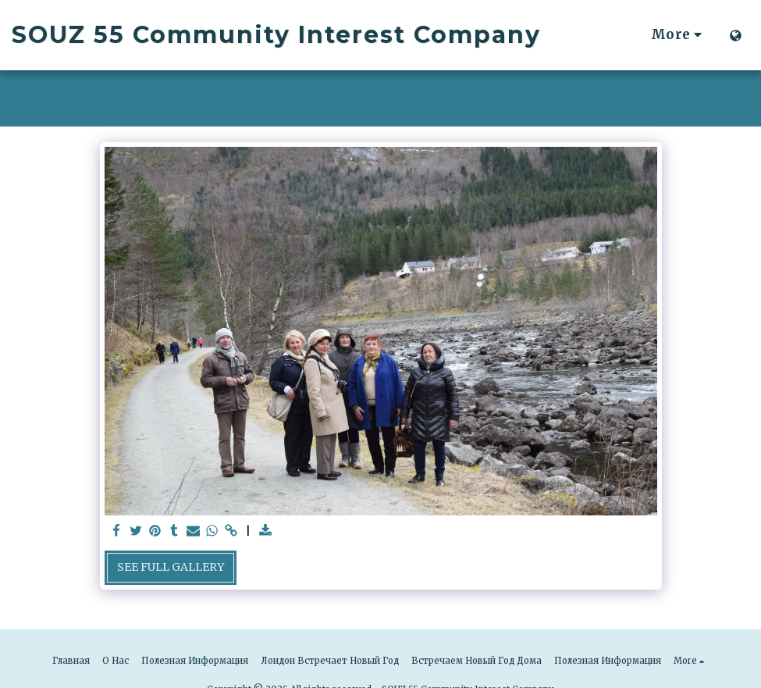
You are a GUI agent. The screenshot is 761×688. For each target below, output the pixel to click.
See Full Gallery (170, 567)
